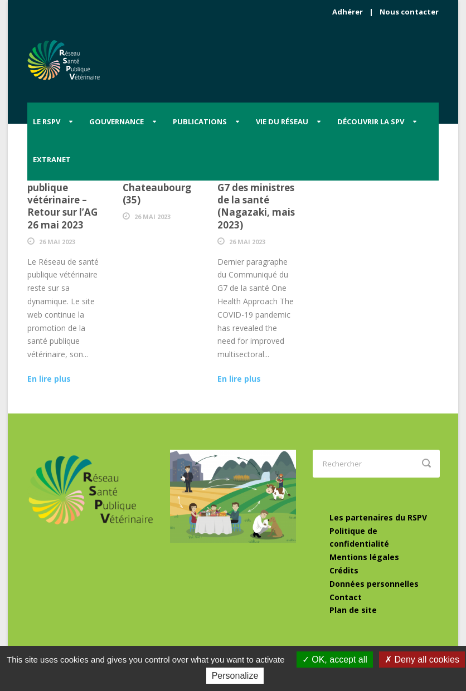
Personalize (235, 675)
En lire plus (49, 378)
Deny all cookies (422, 659)
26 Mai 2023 (57, 241)
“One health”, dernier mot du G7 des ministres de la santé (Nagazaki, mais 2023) (256, 194)
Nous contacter (409, 12)
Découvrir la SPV (370, 121)
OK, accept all (334, 659)
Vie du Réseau (282, 121)
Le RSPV (46, 121)
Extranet (52, 159)
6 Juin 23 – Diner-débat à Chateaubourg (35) (162, 181)
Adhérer (347, 12)
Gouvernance (116, 121)
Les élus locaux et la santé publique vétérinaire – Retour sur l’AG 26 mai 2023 (62, 194)
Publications (200, 121)
